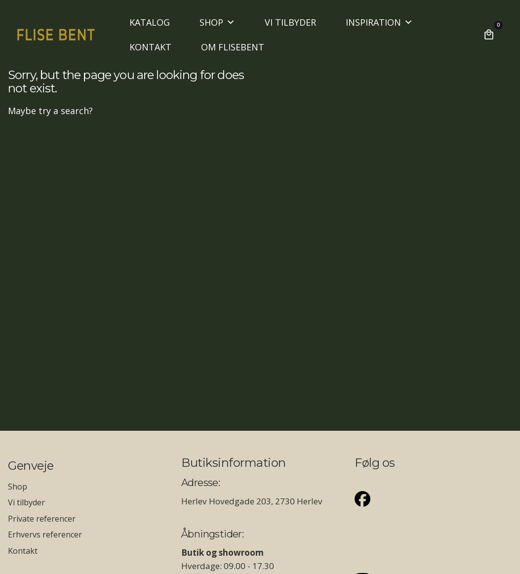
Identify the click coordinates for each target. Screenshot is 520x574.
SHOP (217, 22)
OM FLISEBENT (232, 47)
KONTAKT (150, 47)
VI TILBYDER (290, 22)
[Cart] (489, 34)
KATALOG (149, 22)
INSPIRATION (379, 22)
